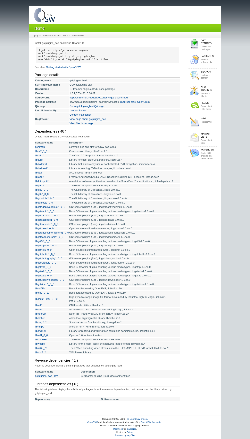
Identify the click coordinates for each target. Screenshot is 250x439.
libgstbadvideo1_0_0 (46, 224)
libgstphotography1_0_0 (48, 258)
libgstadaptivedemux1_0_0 (50, 206)
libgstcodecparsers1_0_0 (49, 236)
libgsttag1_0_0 (43, 275)
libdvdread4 (41, 168)
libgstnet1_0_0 (43, 249)
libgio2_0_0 (41, 189)
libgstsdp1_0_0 (43, 271)
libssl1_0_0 (41, 335)
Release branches (52, 35)
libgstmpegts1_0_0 (45, 245)
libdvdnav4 (41, 164)
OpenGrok (143, 101)
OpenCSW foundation (151, 422)
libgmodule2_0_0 (44, 198)
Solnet (130, 432)
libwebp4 (40, 343)
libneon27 (40, 313)
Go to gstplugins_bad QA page (87, 106)
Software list (78, 35)
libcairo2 (40, 155)
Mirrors (66, 35)
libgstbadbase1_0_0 (46, 219)
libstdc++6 (41, 339)
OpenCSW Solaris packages (44, 16)
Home (39, 28)
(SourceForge (128, 101)
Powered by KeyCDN (125, 435)
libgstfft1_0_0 (42, 241)
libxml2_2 (40, 352)
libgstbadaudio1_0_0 (47, 215)
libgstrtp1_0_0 (43, 267)
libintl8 (38, 305)
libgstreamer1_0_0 (45, 262)
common (40, 146)
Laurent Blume (78, 110)
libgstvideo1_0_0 (44, 284)
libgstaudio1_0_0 (44, 211)
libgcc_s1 (40, 185)
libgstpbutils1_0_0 (45, 254)
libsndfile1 (40, 330)
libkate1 (39, 309)
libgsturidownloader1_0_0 (49, 279)
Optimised (118, 429)
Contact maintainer (80, 114)
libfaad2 (39, 176)
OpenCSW (92, 422)
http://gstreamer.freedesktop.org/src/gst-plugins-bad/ (99, 97)
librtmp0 (39, 326)
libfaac (39, 172)
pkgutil (37, 35)
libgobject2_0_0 (44, 202)
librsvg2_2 (41, 322)
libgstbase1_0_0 (44, 228)
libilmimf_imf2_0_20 (46, 298)
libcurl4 (39, 159)
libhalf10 (40, 288)
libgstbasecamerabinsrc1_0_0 (52, 232)
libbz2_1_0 (41, 151)
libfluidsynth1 (42, 181)
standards (131, 429)
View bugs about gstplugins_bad (88, 119)
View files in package (81, 123)
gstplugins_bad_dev (46, 375)
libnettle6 (40, 318)
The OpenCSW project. (136, 419)
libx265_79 (41, 348)
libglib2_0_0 (42, 194)
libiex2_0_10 (42, 292)
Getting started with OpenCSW (63, 67)
